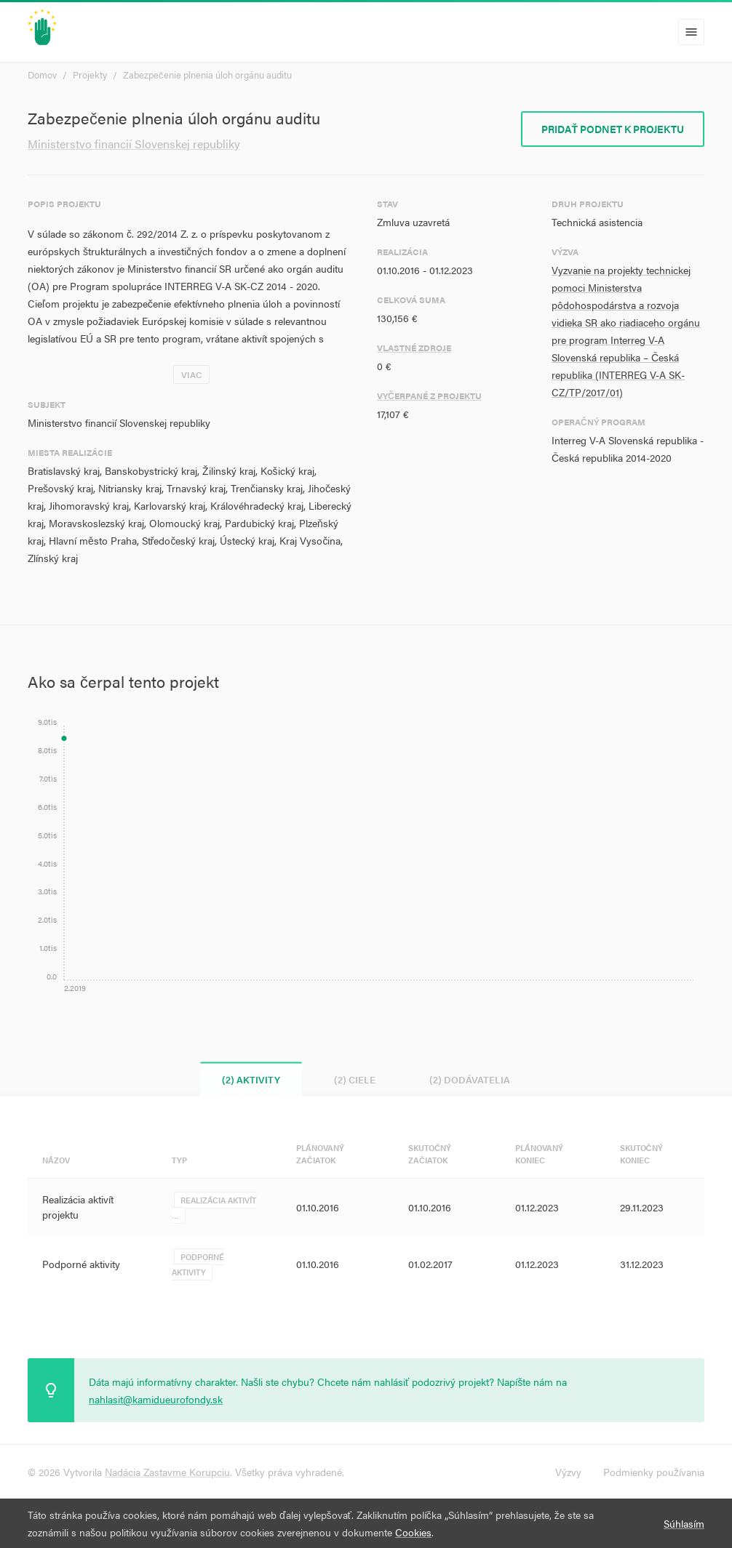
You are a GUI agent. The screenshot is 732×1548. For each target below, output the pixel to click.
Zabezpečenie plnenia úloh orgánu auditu (207, 74)
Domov (42, 74)
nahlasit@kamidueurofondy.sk (156, 1399)
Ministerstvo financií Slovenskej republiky (134, 143)
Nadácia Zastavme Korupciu (167, 1471)
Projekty (90, 74)
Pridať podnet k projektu (612, 128)
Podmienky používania (653, 1471)
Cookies (413, 1532)
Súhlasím (684, 1523)
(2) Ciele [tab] (354, 1079)
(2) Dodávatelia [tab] (469, 1079)
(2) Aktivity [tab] (251, 1079)
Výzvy (568, 1471)
